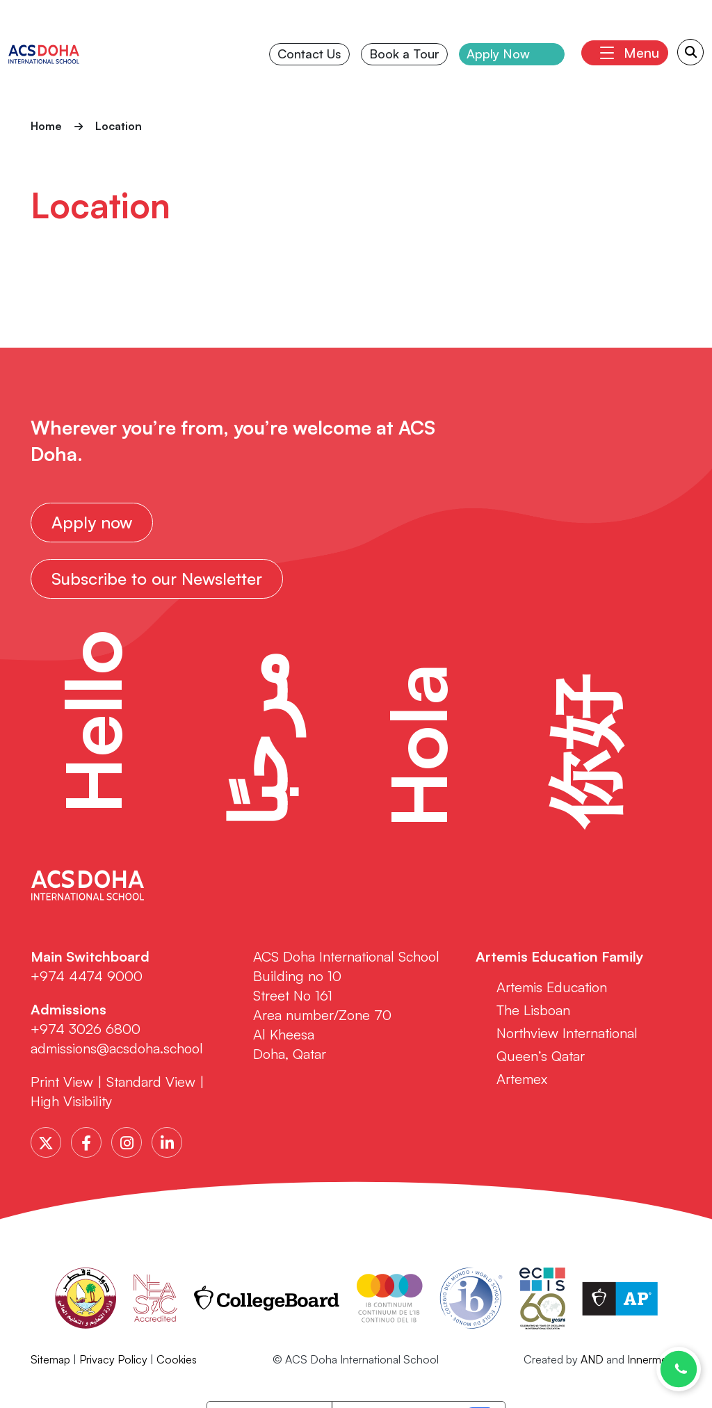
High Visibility (71, 1101)
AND (592, 1359)
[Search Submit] (690, 52)
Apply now (91, 522)
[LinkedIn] (167, 1142)
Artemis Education (551, 987)
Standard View (150, 1081)
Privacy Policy (113, 1359)
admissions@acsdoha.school (117, 1048)
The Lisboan (533, 1010)
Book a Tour (404, 53)
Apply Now (498, 53)
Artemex (521, 1078)
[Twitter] (46, 1142)
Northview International (567, 1033)
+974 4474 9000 (87, 976)
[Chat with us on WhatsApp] (678, 1369)
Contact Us (309, 53)
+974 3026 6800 (88, 1028)
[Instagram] (126, 1142)
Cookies (176, 1359)
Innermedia (654, 1359)
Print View (62, 1081)
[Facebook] (86, 1142)
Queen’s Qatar (540, 1056)
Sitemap (50, 1359)
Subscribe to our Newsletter (156, 578)
